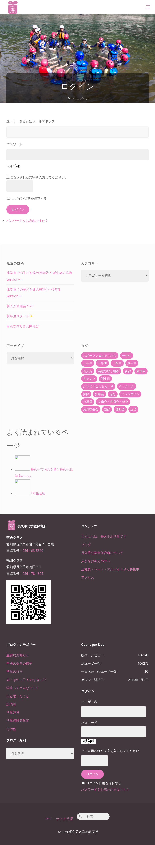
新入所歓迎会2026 (20, 306)
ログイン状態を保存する (29, 198)
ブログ (86, 544)
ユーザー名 (89, 701)
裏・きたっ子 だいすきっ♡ (26, 679)
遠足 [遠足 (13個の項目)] (133, 409)
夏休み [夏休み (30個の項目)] (141, 371)
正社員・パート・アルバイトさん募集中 (110, 569)
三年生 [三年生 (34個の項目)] (102, 363)
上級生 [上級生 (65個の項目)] (117, 363)
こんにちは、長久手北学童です (103, 536)
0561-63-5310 (33, 550)
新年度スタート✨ (20, 316)
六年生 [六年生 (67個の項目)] (131, 363)
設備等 (11, 704)
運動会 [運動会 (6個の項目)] (120, 409)
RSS (48, 819)
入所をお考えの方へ (95, 561)
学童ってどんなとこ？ (22, 688)
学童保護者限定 (17, 720)
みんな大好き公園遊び (23, 326)
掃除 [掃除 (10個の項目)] (86, 394)
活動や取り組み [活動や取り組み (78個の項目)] (108, 371)
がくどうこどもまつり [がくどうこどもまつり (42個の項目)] (98, 386)
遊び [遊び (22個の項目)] (107, 409)
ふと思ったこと (17, 696)
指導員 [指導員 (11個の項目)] (87, 402)
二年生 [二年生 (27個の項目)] (87, 363)
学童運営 (12, 712)
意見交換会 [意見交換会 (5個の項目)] (90, 409)
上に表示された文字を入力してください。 (37, 177)
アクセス (87, 577)
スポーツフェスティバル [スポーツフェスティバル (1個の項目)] (99, 355)
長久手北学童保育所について (102, 553)
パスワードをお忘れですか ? (26, 220)
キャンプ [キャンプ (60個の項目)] (89, 379)
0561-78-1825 (33, 573)
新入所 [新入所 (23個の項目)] (87, 371)
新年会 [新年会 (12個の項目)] (99, 394)
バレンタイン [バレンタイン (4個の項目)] (130, 394)
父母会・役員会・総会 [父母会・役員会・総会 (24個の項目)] (113, 402)
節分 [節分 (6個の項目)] (113, 394)
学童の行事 (14, 671)
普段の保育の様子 (19, 663)
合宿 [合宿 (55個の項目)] (128, 371)
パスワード (14, 144)
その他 (11, 729)
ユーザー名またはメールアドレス (30, 121)
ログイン (18, 209)
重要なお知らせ (17, 655)
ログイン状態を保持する (103, 783)
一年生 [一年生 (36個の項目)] (126, 355)
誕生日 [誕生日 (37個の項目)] (105, 379)
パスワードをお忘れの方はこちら (105, 789)
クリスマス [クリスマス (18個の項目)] (126, 386)
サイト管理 (64, 819)
